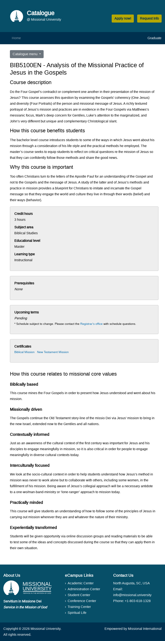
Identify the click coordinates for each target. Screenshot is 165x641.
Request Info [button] (149, 18)
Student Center (79, 595)
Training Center (79, 607)
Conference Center (82, 601)
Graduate (154, 38)
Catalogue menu (25, 54)
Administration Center (84, 589)
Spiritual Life (77, 612)
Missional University (45, 628)
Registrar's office (91, 323)
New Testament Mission (53, 352)
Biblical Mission (24, 352)
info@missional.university (132, 595)
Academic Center (81, 583)
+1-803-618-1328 (138, 601)
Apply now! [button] (122, 18)
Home (16, 38)
